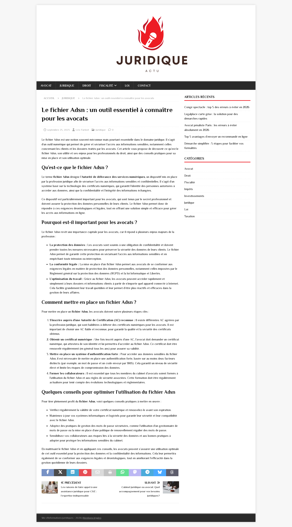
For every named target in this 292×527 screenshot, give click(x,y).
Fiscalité (106, 85)
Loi (127, 85)
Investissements (194, 196)
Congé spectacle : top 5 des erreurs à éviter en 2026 (216, 107)
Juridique (67, 85)
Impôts (188, 189)
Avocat (46, 85)
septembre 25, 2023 (58, 129)
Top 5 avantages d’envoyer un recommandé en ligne (216, 136)
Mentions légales (92, 517)
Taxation (189, 216)
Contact (144, 85)
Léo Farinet (82, 129)
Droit (87, 85)
